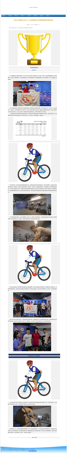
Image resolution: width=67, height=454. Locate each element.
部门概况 (10, 15)
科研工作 (23, 15)
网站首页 (4, 15)
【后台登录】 (32, 449)
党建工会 (42, 15)
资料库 (47, 15)
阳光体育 (35, 15)
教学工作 (16, 15)
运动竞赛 (29, 15)
